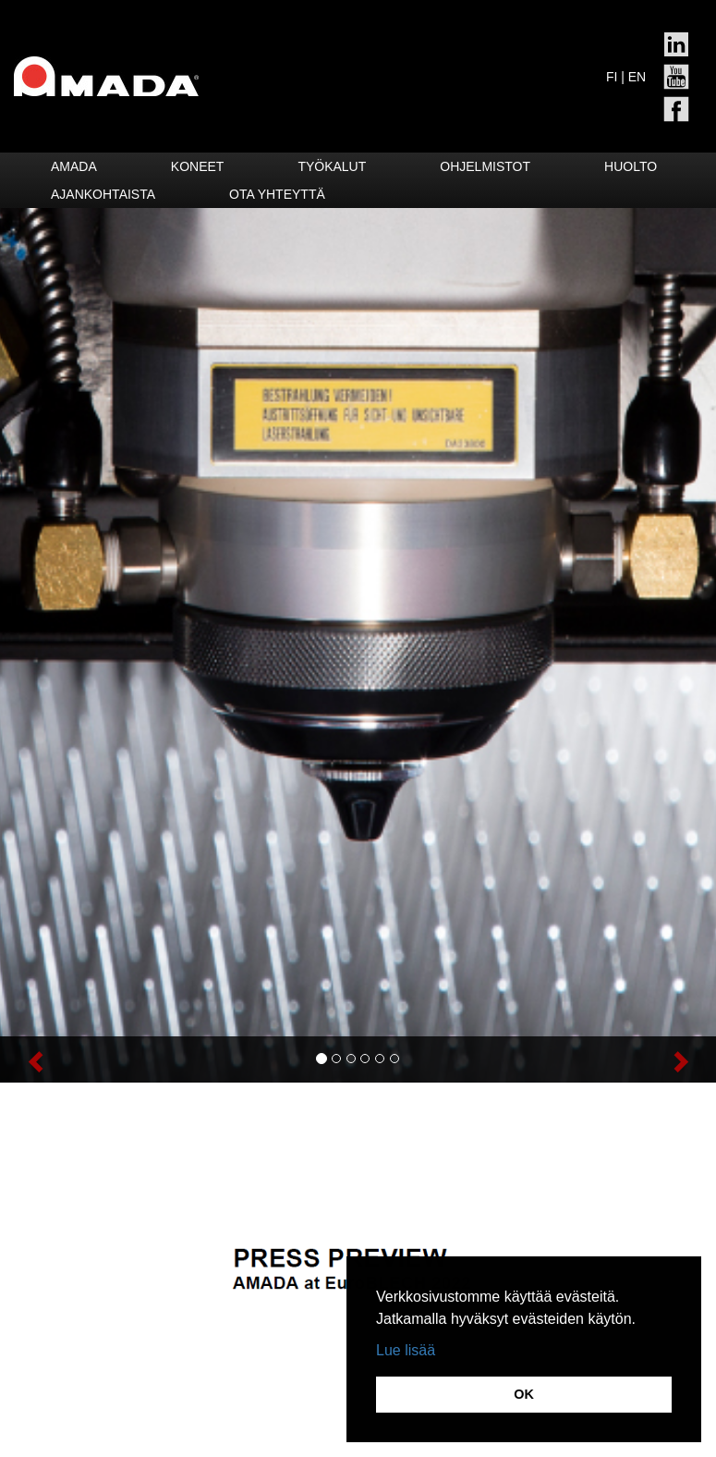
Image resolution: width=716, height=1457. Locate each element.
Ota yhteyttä (277, 194)
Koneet (198, 166)
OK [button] (524, 1394)
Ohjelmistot (485, 166)
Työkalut (331, 166)
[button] (53, 1059)
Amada (74, 166)
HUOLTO (630, 166)
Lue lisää (405, 1350)
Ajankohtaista (103, 194)
